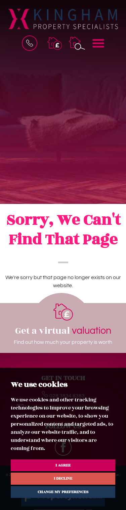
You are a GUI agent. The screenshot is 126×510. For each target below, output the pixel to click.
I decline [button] (63, 478)
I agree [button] (63, 465)
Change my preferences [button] (63, 492)
